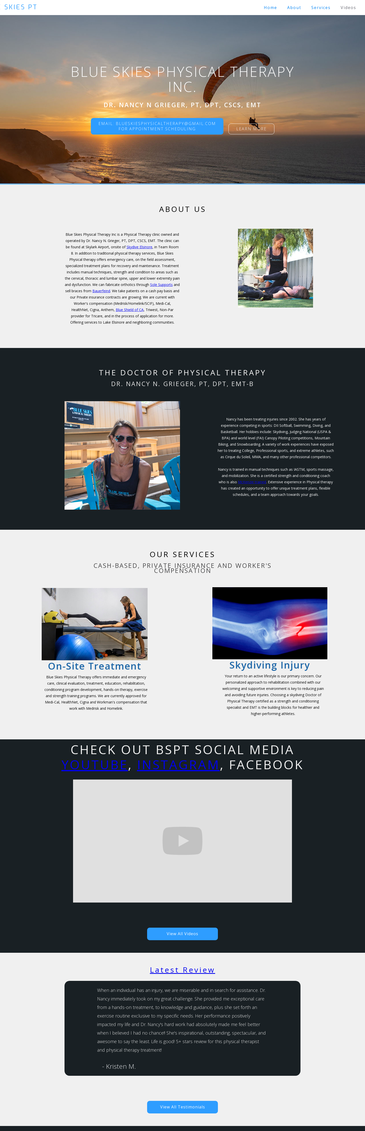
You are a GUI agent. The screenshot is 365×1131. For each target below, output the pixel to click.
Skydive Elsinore (139, 247)
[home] (103, 7)
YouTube (95, 764)
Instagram (178, 764)
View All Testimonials (182, 1107)
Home (270, 7)
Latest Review (182, 970)
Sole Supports (161, 284)
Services (321, 7)
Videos (348, 7)
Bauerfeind (101, 290)
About (294, 7)
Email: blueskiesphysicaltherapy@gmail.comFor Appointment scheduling (157, 126)
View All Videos (182, 933)
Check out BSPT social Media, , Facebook (183, 757)
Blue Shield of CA (130, 309)
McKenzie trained (252, 482)
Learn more (251, 129)
